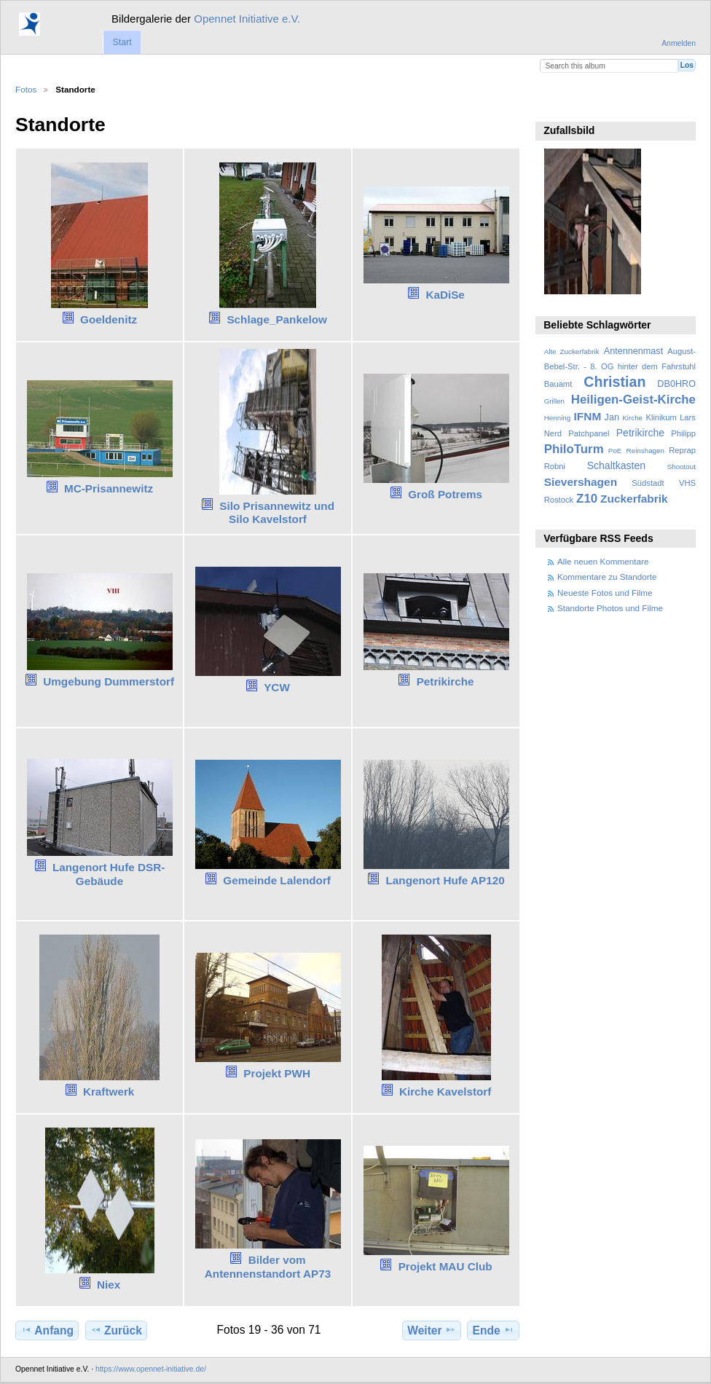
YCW (277, 687)
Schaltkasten (616, 465)
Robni (554, 466)
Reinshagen (645, 451)
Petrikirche (445, 681)
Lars (688, 417)
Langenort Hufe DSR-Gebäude (108, 874)
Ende (493, 1330)
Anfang (47, 1330)
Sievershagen (580, 482)
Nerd (553, 433)
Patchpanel (588, 433)
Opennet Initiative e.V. (247, 18)
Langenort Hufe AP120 (445, 880)
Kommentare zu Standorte (606, 576)
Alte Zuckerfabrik (572, 351)
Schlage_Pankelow (276, 319)
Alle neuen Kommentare (602, 561)
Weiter (431, 1330)
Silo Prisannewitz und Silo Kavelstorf (276, 513)
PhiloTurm (574, 449)
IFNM (588, 416)
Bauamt (558, 384)
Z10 (586, 499)
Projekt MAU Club (445, 1266)
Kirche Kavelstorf (445, 1091)
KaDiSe (444, 294)
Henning (557, 418)
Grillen (554, 401)
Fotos (25, 89)
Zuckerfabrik (634, 498)
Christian (614, 382)
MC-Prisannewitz (108, 488)
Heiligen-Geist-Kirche (633, 399)
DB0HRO (676, 384)
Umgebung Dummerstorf (108, 681)
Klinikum (660, 417)
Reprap (682, 450)
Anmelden (678, 43)
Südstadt (648, 483)
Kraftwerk (108, 1091)
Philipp (683, 433)
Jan (612, 417)
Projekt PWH (276, 1073)
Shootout (681, 467)
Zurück (116, 1330)
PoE (615, 451)
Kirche (632, 418)
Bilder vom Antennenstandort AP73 (268, 1267)
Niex (108, 1284)
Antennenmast (633, 351)
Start (121, 42)
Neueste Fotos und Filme (605, 592)
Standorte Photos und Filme (610, 608)
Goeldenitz (108, 319)
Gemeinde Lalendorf (277, 880)
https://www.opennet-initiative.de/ (150, 1369)
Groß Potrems (445, 494)
